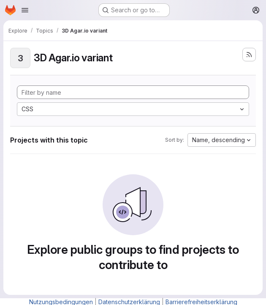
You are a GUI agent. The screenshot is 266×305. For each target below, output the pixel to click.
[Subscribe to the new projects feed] (249, 54)
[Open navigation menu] (25, 10)
